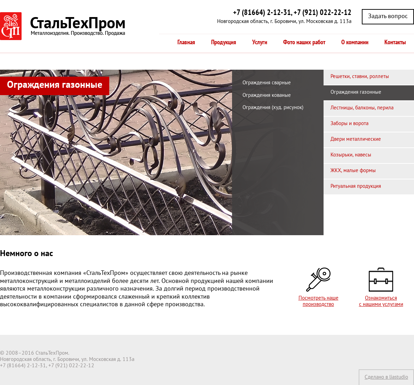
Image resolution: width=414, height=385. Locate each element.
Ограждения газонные (356, 92)
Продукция (223, 43)
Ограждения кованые (266, 95)
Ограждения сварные (266, 82)
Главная (186, 43)
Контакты (395, 43)
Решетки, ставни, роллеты (360, 76)
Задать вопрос (388, 17)
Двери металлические (356, 139)
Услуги (259, 43)
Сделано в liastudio (386, 377)
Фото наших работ (304, 43)
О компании (354, 43)
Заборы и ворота (349, 123)
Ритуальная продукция (356, 186)
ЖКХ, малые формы (353, 170)
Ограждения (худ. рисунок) (272, 107)
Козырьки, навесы (351, 155)
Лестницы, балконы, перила (362, 108)
